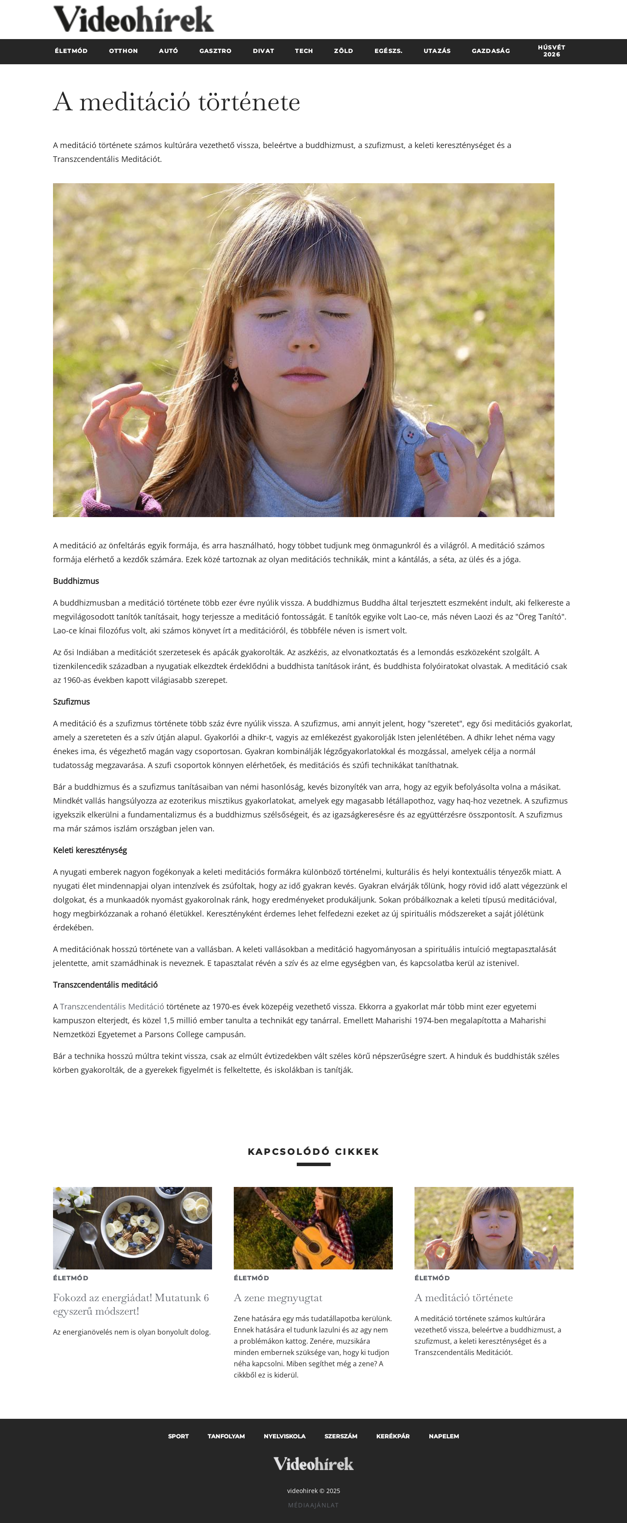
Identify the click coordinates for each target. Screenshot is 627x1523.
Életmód (71, 1278)
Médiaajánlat (313, 1505)
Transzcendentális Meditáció (112, 1006)
